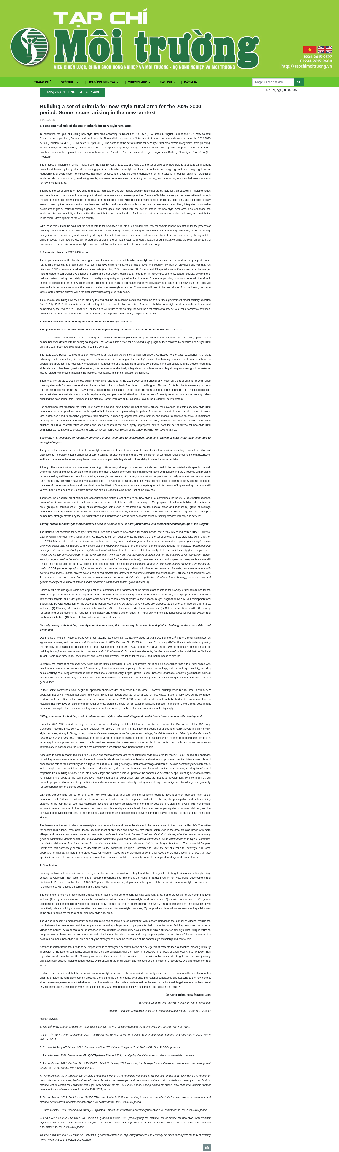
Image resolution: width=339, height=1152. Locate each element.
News (95, 92)
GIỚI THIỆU (70, 82)
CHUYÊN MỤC (139, 82)
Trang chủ (53, 92)
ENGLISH (167, 82)
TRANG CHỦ (43, 82)
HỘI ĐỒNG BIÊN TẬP (103, 82)
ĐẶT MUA (190, 82)
